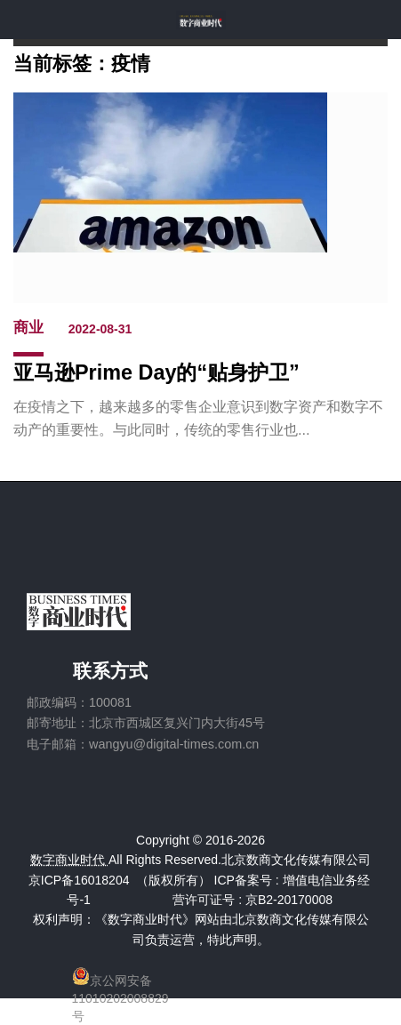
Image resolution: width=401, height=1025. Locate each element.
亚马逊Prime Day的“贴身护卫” (156, 372)
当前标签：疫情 (81, 62)
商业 (28, 327)
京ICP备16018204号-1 (79, 890)
